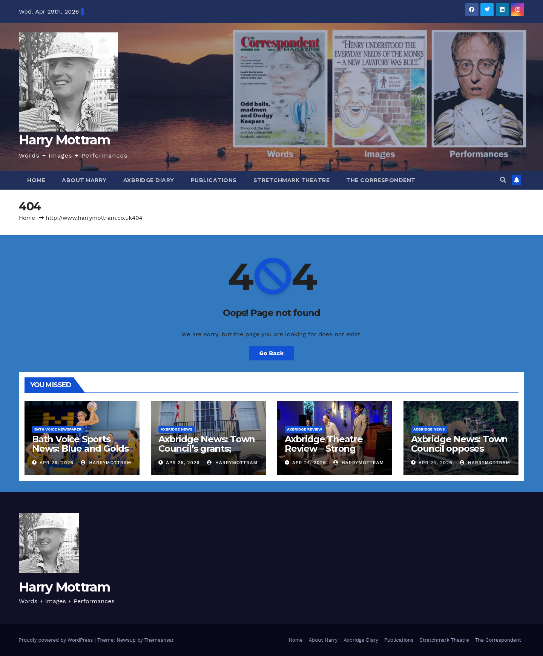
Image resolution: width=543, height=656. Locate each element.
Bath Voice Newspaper (57, 429)
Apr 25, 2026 (183, 462)
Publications (214, 180)
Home (36, 180)
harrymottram (106, 462)
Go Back (271, 353)
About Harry (84, 180)
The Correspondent (381, 180)
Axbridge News (176, 429)
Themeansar (158, 640)
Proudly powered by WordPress (57, 640)
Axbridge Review (304, 429)
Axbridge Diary (148, 180)
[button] (503, 180)
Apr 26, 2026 (57, 462)
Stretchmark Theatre (291, 180)
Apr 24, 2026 (309, 462)
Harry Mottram (64, 140)
